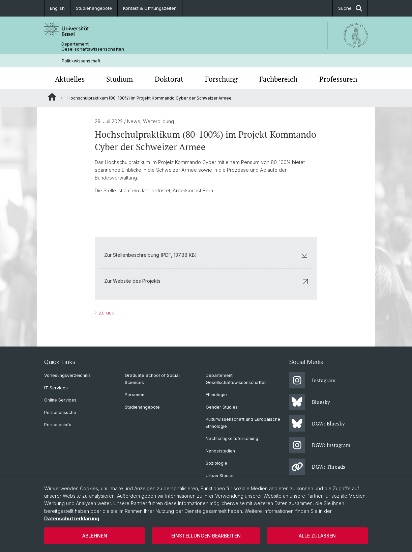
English (57, 8)
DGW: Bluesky (317, 423)
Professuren (338, 79)
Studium (119, 79)
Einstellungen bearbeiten (206, 536)
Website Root (52, 97)
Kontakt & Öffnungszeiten (150, 8)
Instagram (312, 380)
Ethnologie (216, 394)
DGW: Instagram (319, 445)
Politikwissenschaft (81, 60)
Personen (134, 394)
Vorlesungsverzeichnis (67, 375)
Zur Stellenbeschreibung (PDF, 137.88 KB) (206, 255)
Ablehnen (94, 536)
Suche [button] (350, 8)
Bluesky (309, 402)
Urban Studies (220, 475)
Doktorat (169, 79)
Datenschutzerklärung (71, 518)
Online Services (60, 400)
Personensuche (60, 412)
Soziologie (216, 463)
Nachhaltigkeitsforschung (232, 438)
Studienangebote (94, 8)
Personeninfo (57, 424)
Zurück (105, 312)
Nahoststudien (220, 450)
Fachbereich (278, 79)
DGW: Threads (317, 467)
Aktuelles (70, 79)
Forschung (221, 79)
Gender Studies (222, 407)
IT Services (56, 387)
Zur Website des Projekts (206, 281)
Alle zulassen (317, 536)
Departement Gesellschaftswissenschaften (92, 47)
